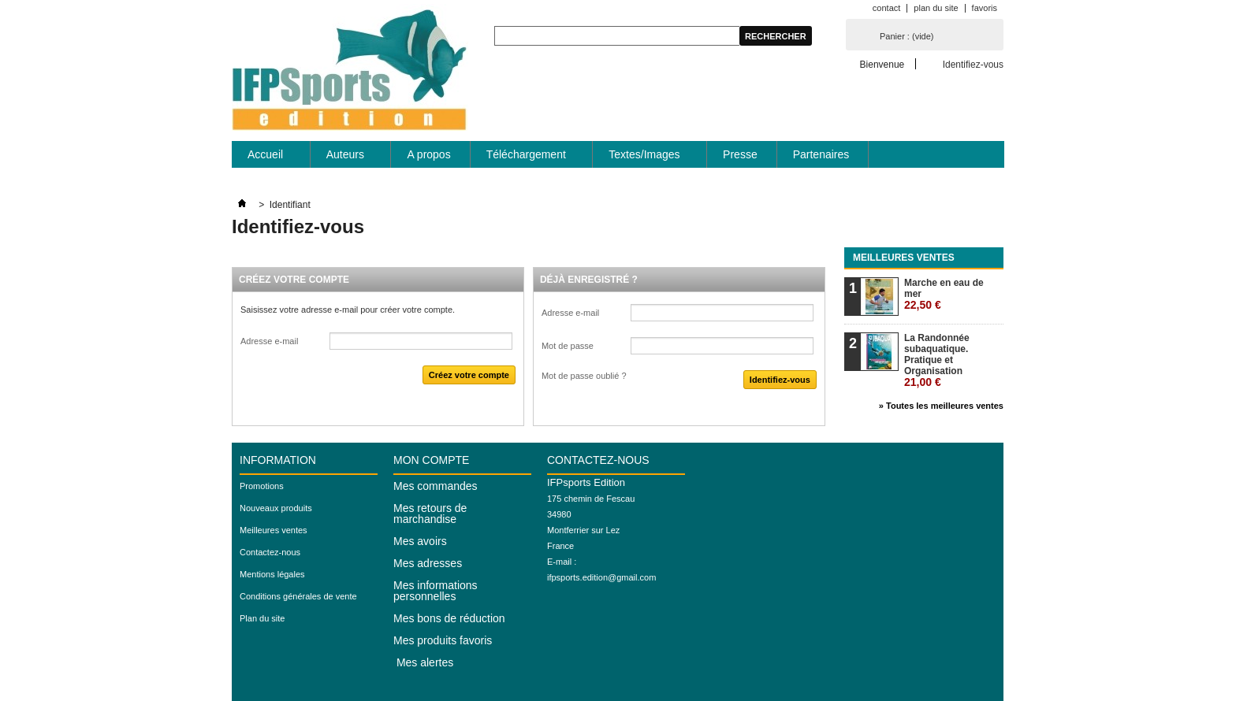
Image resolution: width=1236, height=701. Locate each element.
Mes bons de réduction (449, 618)
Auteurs (346, 158)
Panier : (906, 36)
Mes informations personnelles (435, 591)
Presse (740, 154)
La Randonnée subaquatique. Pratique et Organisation (937, 360)
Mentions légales (272, 574)
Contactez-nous (270, 552)
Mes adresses (427, 563)
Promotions (262, 486)
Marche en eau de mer (944, 294)
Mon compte (431, 460)
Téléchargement (527, 158)
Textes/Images (645, 158)
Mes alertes (423, 662)
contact (886, 8)
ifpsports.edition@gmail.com (601, 577)
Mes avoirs (420, 541)
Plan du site (262, 618)
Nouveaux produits (276, 508)
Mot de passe (568, 345)
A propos (428, 154)
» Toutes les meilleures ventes (941, 405)
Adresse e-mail (269, 341)
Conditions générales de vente (298, 596)
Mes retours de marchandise (430, 514)
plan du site (936, 8)
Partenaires (821, 154)
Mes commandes (435, 485)
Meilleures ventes (904, 257)
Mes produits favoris (442, 640)
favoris (984, 8)
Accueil (266, 158)
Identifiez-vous (973, 64)
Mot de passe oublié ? (584, 375)
